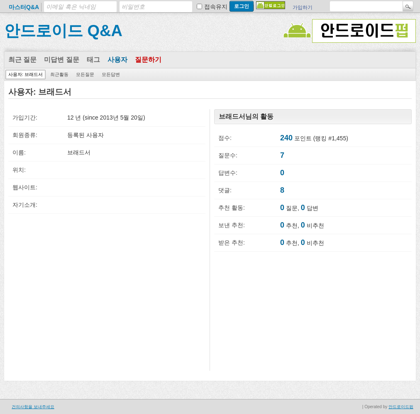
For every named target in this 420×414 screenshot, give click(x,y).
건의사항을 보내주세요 (33, 406)
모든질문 (85, 74)
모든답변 (111, 74)
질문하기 (148, 59)
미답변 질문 (61, 59)
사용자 (117, 59)
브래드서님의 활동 (246, 116)
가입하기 (303, 7)
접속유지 (215, 7)
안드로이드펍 (400, 406)
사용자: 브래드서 (25, 74)
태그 (93, 59)
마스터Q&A (24, 7)
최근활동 (59, 74)
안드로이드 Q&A (63, 30)
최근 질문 (22, 59)
